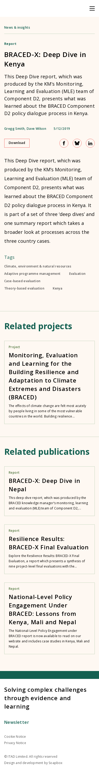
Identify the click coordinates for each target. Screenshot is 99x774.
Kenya (57, 288)
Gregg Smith (14, 128)
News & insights (17, 27)
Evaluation (77, 273)
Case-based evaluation (22, 281)
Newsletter (16, 722)
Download (17, 143)
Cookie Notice (15, 736)
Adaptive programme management (32, 273)
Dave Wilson (36, 128)
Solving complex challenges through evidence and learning (45, 697)
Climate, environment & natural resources (37, 266)
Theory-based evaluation (24, 288)
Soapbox (55, 763)
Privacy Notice (15, 743)
